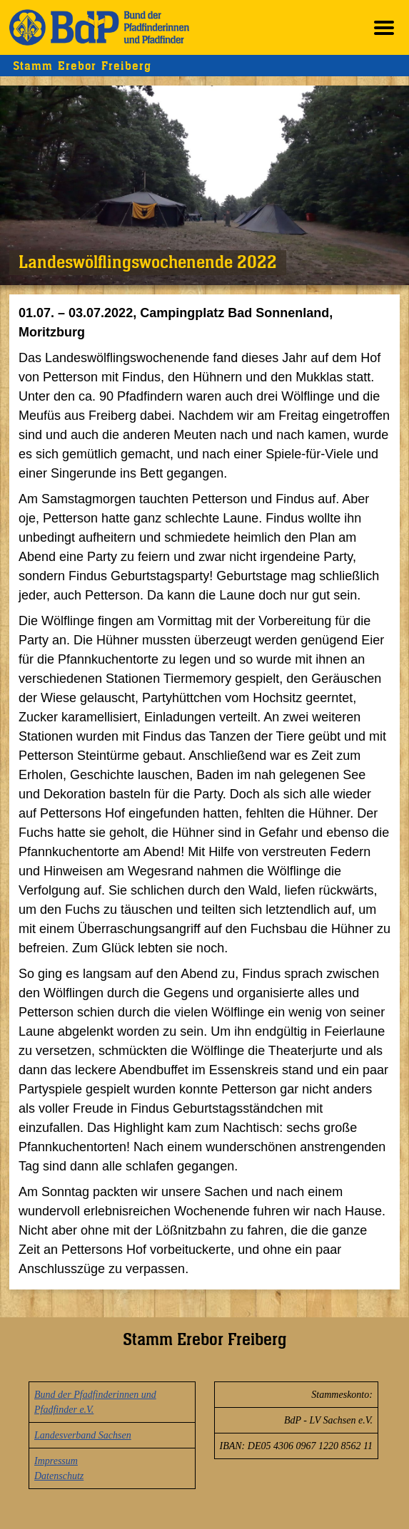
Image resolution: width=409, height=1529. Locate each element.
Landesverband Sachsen (82, 1435)
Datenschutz (59, 1476)
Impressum (56, 1461)
